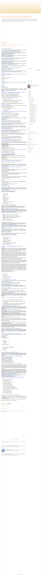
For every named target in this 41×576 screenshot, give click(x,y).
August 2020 (31, 102)
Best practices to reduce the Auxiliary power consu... (32, 122)
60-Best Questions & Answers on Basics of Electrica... (33, 113)
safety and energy (30, 149)
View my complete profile (34, 86)
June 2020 (30, 123)
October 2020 (31, 100)
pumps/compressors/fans (31, 148)
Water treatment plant (30, 152)
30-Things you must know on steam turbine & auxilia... (32, 118)
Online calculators (30, 139)
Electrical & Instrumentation (6, 404)
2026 (29, 90)
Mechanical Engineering (31, 138)
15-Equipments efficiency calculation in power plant (32, 120)
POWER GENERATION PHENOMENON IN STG (8, 204)
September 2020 (31, 101)
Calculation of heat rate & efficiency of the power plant (11, 445)
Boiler (28, 130)
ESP (28, 135)
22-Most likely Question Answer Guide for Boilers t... (33, 115)
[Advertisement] (20, 6)
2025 (29, 91)
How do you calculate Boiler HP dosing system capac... (33, 111)
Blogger (22, 574)
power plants (29, 147)
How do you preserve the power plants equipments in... (33, 106)
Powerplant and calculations (35, 85)
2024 (29, 92)
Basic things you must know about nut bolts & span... (33, 104)
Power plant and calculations (16, 16)
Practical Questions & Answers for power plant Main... (33, 117)
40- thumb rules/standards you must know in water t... (33, 110)
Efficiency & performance (31, 131)
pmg (28, 140)
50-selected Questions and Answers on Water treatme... (33, 108)
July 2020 (30, 103)
